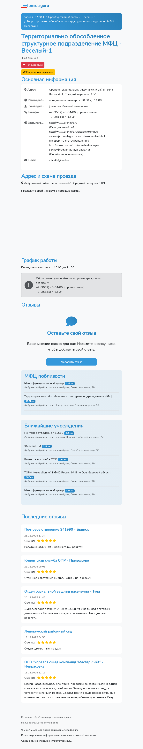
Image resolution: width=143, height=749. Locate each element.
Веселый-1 (89, 17)
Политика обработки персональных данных (47, 717)
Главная (28, 17)
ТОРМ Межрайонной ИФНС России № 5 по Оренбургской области (67, 472)
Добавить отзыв (71, 362)
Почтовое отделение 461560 (43, 433)
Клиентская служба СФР (40, 459)
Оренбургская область (63, 17)
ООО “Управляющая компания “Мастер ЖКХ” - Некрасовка (63, 664)
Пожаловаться (33, 64)
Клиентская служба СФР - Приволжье (56, 560)
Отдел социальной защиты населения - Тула (62, 591)
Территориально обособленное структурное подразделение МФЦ (68, 396)
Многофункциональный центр (44, 383)
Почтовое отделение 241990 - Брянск (56, 529)
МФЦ (40, 17)
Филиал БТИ (32, 446)
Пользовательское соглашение (39, 722)
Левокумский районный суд (48, 631)
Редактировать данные (38, 72)
